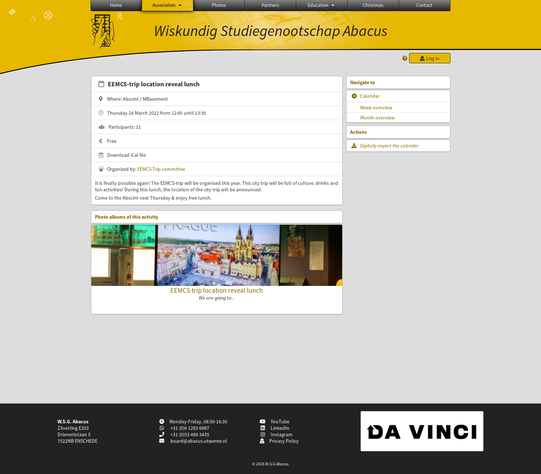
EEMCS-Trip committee (161, 169)
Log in (429, 58)
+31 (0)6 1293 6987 (189, 428)
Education (321, 5)
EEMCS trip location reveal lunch (216, 290)
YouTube (274, 421)
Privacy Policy (279, 441)
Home (116, 5)
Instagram (276, 434)
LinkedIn (274, 428)
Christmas (373, 5)
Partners (270, 5)
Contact (424, 5)
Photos (219, 5)
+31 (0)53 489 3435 (189, 434)
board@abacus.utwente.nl (198, 441)
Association (167, 5)
